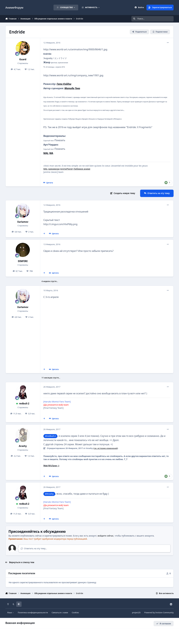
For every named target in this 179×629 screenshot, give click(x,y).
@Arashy (49, 493)
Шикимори (54, 168)
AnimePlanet (66, 168)
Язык (10, 612)
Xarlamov (22, 221)
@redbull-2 (50, 436)
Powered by (159, 612)
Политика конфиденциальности (33, 612)
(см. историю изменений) (105, 448)
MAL (45, 168)
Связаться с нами (60, 612)
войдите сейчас (106, 535)
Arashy (23, 446)
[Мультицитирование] (44, 233)
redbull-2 (24, 403)
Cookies (75, 612)
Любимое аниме (81, 168)
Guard (22, 59)
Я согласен (163, 623)
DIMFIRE (23, 261)
